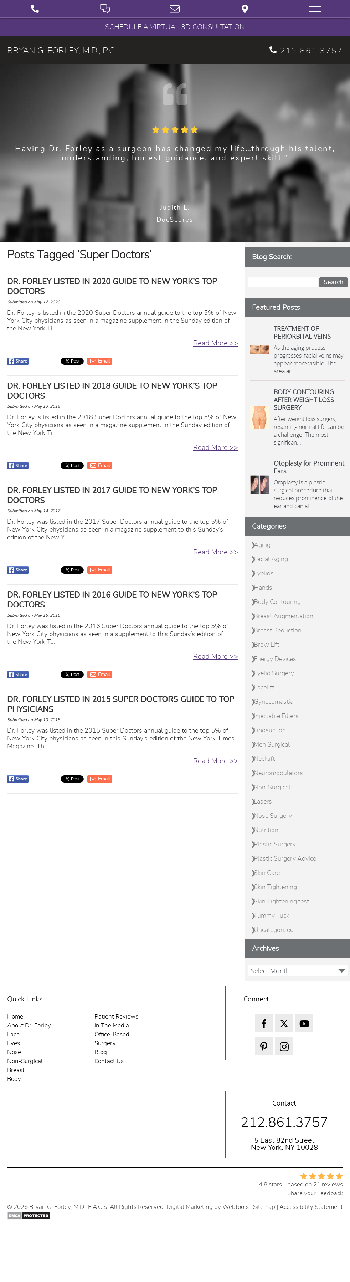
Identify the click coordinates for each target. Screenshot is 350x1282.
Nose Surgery (273, 816)
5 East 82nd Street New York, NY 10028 (284, 1144)
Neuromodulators (278, 773)
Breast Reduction (278, 630)
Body (14, 1079)
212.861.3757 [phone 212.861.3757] (306, 50)
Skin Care (267, 873)
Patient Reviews (116, 1017)
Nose (14, 1052)
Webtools (235, 1207)
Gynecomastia (273, 702)
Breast (16, 1070)
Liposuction (270, 730)
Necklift (264, 759)
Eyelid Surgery (274, 673)
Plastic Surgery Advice (285, 859)
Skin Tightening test (281, 901)
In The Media (111, 1025)
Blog (100, 1052)
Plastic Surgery (275, 844)
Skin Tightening (275, 887)
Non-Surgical (272, 787)
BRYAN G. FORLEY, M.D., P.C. (62, 51)
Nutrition (266, 830)
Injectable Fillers (276, 716)
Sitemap (264, 1207)
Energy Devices (275, 659)
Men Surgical (272, 745)
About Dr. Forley (29, 1025)
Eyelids (264, 573)
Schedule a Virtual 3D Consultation (175, 27)
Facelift (264, 687)
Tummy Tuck (271, 916)
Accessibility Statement (311, 1207)
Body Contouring (277, 602)
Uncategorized (274, 930)
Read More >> (215, 343)
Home (15, 1017)
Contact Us (109, 1061)
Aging (262, 545)
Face (13, 1034)
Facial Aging (271, 559)
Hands (263, 588)
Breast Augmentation (283, 616)
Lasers (263, 802)
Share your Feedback (315, 1193)
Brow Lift (266, 645)
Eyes (13, 1043)
